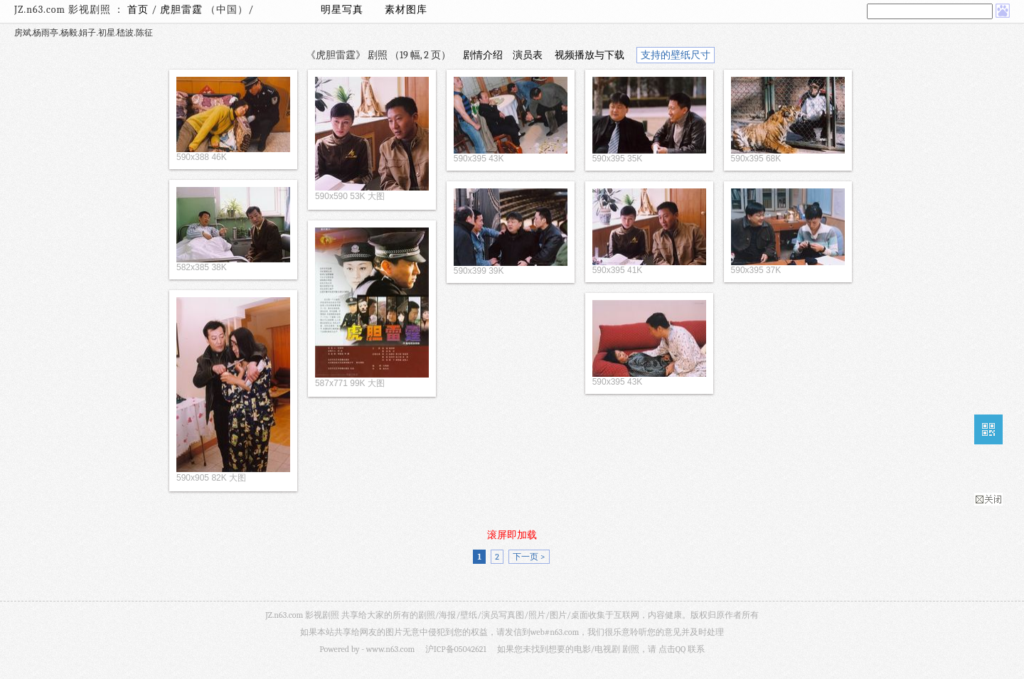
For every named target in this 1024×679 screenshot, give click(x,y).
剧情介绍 (483, 55)
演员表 (528, 55)
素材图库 (406, 10)
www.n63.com (390, 649)
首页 (138, 10)
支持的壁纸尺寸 (675, 55)
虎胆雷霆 (183, 10)
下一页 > (529, 557)
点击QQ (672, 649)
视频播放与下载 (589, 55)
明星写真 (342, 10)
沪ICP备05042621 (455, 649)
